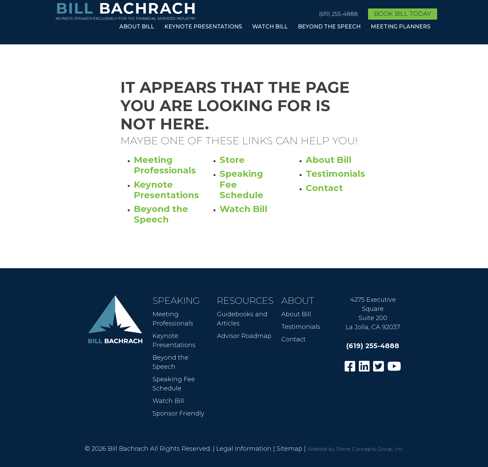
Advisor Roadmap (244, 336)
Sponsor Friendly (178, 413)
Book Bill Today (402, 14)
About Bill (136, 26)
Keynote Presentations (203, 26)
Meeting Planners (400, 26)
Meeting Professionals (165, 165)
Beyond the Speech (329, 26)
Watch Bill (270, 26)
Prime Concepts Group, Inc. (369, 449)
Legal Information (243, 448)
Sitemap (289, 448)
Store (232, 159)
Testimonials (335, 173)
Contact (324, 188)
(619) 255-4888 (338, 14)
